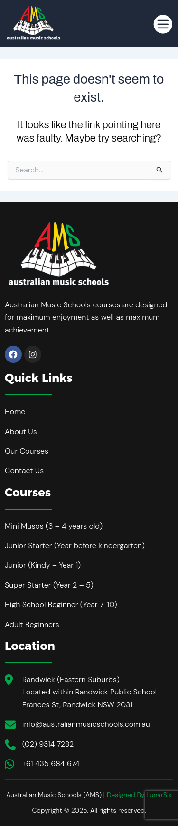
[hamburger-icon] (159, 24)
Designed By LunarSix (139, 794)
